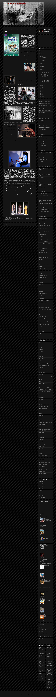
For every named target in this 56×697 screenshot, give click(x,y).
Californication (41, 286)
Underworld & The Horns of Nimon (45, 218)
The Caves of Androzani (43, 248)
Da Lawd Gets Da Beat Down (49, 661)
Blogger (33, 694)
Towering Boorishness (49, 687)
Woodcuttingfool (43, 544)
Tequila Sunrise (41, 434)
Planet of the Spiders (24, 80)
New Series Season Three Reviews (45, 105)
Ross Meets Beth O (41, 668)
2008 (41, 93)
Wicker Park (41, 448)
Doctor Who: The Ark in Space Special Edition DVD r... (45, 81)
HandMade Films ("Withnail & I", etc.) (45, 376)
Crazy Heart (41, 356)
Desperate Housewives (43, 293)
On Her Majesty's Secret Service (44, 462)
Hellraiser (40, 381)
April (42, 69)
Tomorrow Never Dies (42, 473)
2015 (41, 53)
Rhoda (40, 314)
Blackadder (41, 282)
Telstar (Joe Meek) (42, 432)
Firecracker (41, 367)
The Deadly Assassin (42, 213)
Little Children (41, 397)
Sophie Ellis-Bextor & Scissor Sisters (45, 636)
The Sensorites (41, 143)
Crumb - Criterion (42, 358)
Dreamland (41, 132)
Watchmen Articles (42, 444)
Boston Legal (41, 284)
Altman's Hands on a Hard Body (41, 648)
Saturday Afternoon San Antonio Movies (44, 599)
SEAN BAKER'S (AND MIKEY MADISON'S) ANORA (47, 519)
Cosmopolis (41, 354)
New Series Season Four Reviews (45, 108)
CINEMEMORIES (43, 579)
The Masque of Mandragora (44, 211)
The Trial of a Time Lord (43, 255)
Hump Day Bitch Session (49, 676)
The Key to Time (42, 220)
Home (20, 224)
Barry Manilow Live (42, 627)
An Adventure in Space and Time (44, 122)
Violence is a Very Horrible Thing (41, 678)
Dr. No (40, 460)
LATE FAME (42, 513)
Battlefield (40, 266)
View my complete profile (48, 32)
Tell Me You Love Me (42, 329)
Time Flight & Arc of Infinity (43, 239)
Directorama (41, 492)
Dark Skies (41, 291)
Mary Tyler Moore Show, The (44, 307)
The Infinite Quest (42, 134)
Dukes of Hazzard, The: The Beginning (45, 363)
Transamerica (41, 437)
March (42, 70)
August (42, 63)
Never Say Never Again (43, 469)
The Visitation (41, 236)
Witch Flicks (41, 451)
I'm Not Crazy (49, 663)
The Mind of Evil (26, 44)
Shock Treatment (42, 418)
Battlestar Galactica (42, 277)
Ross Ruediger (9, 217)
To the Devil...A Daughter (43, 435)
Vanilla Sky (41, 441)
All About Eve (41, 344)
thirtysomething (41, 331)
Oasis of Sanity (43, 525)
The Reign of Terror (42, 145)
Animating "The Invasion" (43, 159)
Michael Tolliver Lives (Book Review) (45, 309)
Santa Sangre (41, 415)
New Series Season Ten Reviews (44, 127)
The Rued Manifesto (49, 648)
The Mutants (41, 182)
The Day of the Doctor (43, 120)
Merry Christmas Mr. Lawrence (44, 404)
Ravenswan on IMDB (42, 481)
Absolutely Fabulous (42, 273)
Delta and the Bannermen (43, 257)
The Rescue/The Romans (43, 147)
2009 (41, 91)
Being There (41, 347)
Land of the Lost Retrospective (44, 300)
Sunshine (40, 426)
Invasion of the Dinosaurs (43, 195)
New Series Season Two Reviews (44, 103)
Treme (40, 333)
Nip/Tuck (40, 311)
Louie (40, 305)
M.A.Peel (41, 529)
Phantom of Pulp (43, 536)
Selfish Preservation (49, 682)
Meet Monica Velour (42, 402)
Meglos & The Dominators (43, 228)
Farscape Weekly (42, 497)
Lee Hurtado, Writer (43, 559)
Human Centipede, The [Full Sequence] (45, 387)
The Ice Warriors (42, 154)
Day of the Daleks (42, 179)
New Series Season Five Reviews (45, 110)
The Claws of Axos (42, 172)
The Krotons (41, 161)
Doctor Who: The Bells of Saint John (45, 73)
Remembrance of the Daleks (44, 261)
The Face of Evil (42, 214)
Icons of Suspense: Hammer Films (45, 391)
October (42, 60)
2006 (41, 96)
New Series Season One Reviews (45, 101)
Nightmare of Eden (42, 223)
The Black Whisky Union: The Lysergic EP (45, 78)
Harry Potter (41, 379)
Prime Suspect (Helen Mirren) (44, 312)
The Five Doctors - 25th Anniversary (45, 245)
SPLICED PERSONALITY (44, 512)
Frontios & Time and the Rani (44, 246)
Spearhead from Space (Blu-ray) (44, 166)
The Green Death (42, 191)
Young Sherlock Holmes (43, 455)
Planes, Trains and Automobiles (44, 411)
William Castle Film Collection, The (45, 450)
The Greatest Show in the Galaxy (44, 264)
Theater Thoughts (42, 486)
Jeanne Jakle (41, 483)
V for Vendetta (41, 439)
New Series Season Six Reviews (44, 114)
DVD (24, 218)
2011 (41, 88)
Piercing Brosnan (42, 471)
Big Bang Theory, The (42, 280)
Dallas (40, 289)
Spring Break (41, 673)
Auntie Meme (49, 651)
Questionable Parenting (41, 666)
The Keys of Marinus (42, 141)
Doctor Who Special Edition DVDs (18, 218)
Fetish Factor (41, 653)
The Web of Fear (42, 157)
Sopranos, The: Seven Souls (44, 324)
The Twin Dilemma (42, 250)
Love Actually (41, 399)
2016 (41, 51)
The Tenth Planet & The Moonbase (45, 152)
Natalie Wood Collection (43, 408)
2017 (41, 50)
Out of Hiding (42, 560)
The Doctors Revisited (43, 138)
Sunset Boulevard (42, 424)
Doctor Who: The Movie (43, 268)
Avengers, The (41, 345)
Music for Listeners (42, 495)
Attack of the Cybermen (43, 252)
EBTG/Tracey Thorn (42, 629)
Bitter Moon (41, 349)
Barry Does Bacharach (43, 625)
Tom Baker (11, 219)
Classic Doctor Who (9, 218)
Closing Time (42, 526)
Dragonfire (41, 259)
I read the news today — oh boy (45, 588)
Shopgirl (40, 420)
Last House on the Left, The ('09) (44, 393)
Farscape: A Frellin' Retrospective (44, 295)
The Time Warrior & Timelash (44, 193)
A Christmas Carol (42, 112)
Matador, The (41, 401)
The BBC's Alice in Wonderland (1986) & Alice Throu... (45, 75)
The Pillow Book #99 (47, 608)
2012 (41, 87)
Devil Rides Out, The (42, 361)
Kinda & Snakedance (42, 234)
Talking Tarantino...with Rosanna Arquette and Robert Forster (44, 430)
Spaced (40, 326)
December (43, 57)
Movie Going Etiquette (49, 679)
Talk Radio (41, 427)
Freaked (40, 370)
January (42, 85)
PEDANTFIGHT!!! (47, 565)
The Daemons (41, 177)
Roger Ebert (41, 490)
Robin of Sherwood (42, 316)
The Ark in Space (42, 198)
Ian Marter (7, 219)
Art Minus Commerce (41, 651)
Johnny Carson (41, 298)
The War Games (42, 163)
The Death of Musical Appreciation (49, 670)
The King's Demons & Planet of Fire (45, 243)
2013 (41, 56)
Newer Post (6, 224)
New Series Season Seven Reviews (45, 118)
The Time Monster (42, 187)
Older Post (34, 224)
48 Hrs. (40, 342)
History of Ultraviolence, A (43, 383)
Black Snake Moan (42, 351)
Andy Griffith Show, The (43, 275)
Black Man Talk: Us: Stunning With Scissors (47, 554)
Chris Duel (41, 493)
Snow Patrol (41, 634)
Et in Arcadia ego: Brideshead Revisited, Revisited (47, 531)
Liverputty (42, 607)
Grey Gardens (41, 374)
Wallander (40, 335)
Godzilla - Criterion (42, 372)
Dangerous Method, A (42, 360)
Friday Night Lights (42, 296)
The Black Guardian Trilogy (43, 241)
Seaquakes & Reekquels (49, 666)
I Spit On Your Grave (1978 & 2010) (45, 389)
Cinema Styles (42, 614)
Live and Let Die (42, 466)
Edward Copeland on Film (45, 587)
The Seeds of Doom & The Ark (44, 209)
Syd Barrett (41, 638)
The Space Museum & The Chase (45, 148)
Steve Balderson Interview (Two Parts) (45, 422)
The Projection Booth (44, 572)
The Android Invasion (42, 207)
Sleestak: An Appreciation (43, 318)
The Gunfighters (42, 150)
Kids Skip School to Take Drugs (41, 659)
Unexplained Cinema (44, 591)
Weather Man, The (42, 446)
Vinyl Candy (41, 641)
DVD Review (28, 218)
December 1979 (47, 600)
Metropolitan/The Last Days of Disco (45, 406)
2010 (41, 90)
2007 (41, 94)
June (42, 66)
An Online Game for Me (49, 674)
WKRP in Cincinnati (42, 336)
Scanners (40, 417)
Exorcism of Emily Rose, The (44, 365)
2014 (41, 54)
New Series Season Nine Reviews (45, 125)
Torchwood (41, 136)
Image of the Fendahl (42, 216)
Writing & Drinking (40, 676)
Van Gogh (46, 545)
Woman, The (41, 453)
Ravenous (40, 413)
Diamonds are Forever (43, 464)
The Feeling (41, 640)
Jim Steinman (41, 631)
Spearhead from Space (43, 164)
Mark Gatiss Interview (42, 129)
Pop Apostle (41, 488)
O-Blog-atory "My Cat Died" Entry (41, 662)
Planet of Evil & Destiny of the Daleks (45, 203)
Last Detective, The (42, 302)
